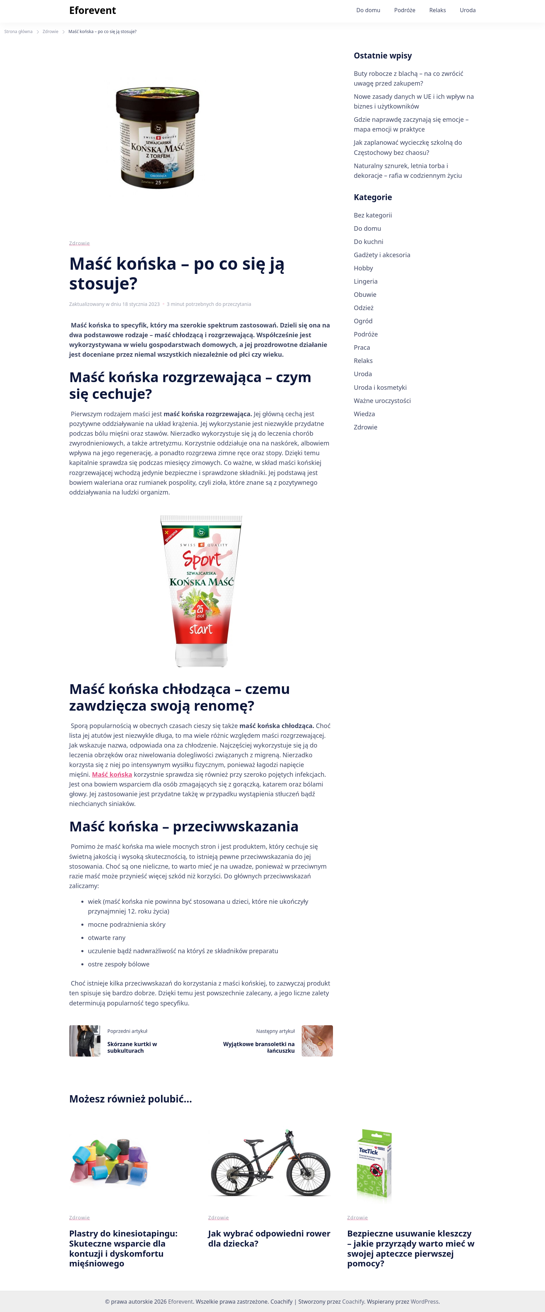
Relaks (437, 10)
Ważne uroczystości (382, 400)
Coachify (353, 1301)
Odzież (364, 307)
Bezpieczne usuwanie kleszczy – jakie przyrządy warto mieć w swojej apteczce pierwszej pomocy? (410, 1248)
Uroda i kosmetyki (380, 387)
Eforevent (92, 10)
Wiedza (364, 414)
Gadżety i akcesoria (382, 255)
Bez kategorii (373, 215)
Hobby (363, 268)
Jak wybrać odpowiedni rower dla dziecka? (269, 1238)
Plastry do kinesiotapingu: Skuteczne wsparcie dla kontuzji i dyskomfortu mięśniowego (123, 1248)
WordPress (425, 1301)
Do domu (368, 10)
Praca (362, 347)
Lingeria (366, 281)
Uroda (468, 10)
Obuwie (365, 294)
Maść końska (112, 774)
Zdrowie (79, 243)
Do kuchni (368, 241)
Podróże (404, 10)
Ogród (363, 321)
